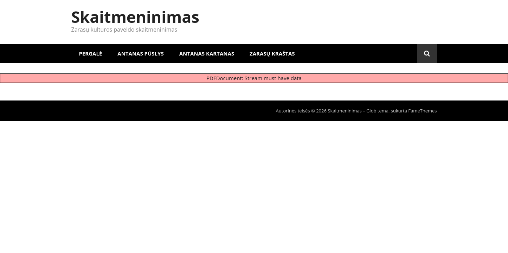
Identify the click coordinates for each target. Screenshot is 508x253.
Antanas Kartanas (206, 53)
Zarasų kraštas (272, 53)
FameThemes (422, 111)
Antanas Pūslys (140, 53)
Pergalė (90, 53)
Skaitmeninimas (135, 16)
